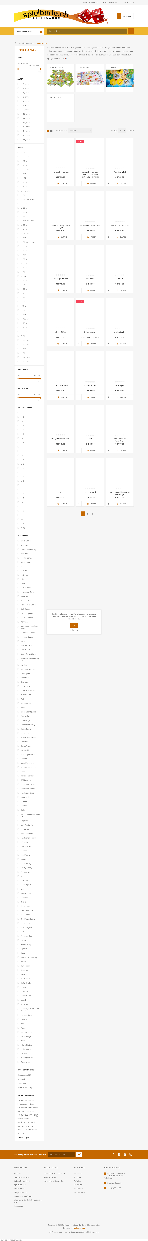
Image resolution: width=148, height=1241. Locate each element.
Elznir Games (26, 846)
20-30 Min (24, 203)
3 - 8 (22, 511)
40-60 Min (24, 263)
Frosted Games (27, 645)
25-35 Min (24, 225)
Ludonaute (25, 733)
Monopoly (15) (23, 1079)
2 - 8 (22, 477)
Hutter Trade (26, 983)
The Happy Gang (27, 793)
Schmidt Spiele (26, 1045)
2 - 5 (22, 464)
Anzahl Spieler (25, 407)
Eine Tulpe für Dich (60, 279)
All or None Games (28, 633)
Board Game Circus (28, 654)
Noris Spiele (25, 1004)
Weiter (97, 513)
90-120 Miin (25, 357)
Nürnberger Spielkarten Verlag (30, 1009)
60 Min (23, 310)
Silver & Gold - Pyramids (119, 225)
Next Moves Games (28, 605)
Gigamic (24, 949)
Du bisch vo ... (57, 97)
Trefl (22, 699)
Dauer (20, 147)
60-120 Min (25, 319)
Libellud (24, 771)
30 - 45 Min (25, 233)
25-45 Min (24, 229)
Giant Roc (24, 553)
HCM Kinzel (25, 966)
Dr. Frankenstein (90, 332)
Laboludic (24, 842)
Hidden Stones (90, 385)
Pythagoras (25, 872)
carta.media (25, 650)
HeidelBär (24, 970)
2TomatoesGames (28, 690)
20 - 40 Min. (25, 191)
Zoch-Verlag (25, 1062)
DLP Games (25, 914)
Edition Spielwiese (28, 754)
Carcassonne (57, 67)
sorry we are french (28, 767)
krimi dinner (33, 1107)
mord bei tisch (23, 1118)
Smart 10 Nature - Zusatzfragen (120, 440)
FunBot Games (26, 558)
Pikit (90, 439)
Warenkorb (78, 1185)
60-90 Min (24, 331)
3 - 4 (22, 494)
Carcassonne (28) (24, 1075)
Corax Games (26, 541)
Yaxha (60, 492)
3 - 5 (22, 498)
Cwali (23, 583)
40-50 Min (24, 259)
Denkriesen (25, 678)
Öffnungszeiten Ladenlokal (54, 1173)
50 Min (23, 297)
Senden (79, 1154)
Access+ (24, 805)
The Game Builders (28, 838)
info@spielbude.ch (90, 2)
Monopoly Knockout (60, 172)
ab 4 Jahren (25, 88)
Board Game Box (27, 833)
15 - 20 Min (25, 169)
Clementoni (25, 906)
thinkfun (21, 1129)
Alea (22, 889)
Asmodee (24, 897)
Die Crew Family (90, 492)
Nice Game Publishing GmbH (29, 627)
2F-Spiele (24, 880)
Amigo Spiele (26, 893)
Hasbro (23, 961)
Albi (22, 566)
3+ (22, 515)
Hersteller (23, 535)
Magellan (24, 821)
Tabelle (48, 131)
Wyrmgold (25, 750)
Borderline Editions (28, 669)
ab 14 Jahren (25, 131)
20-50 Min (24, 208)
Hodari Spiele (26, 729)
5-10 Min (24, 306)
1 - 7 (22, 438)
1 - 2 (22, 417)
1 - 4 (22, 425)
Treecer (24, 759)
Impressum (18, 1206)
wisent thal (22, 1133)
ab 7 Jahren (25, 101)
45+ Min (24, 276)
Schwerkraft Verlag (28, 724)
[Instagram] (119, 1154)
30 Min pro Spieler (28, 242)
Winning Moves (27, 1058)
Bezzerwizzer (26, 703)
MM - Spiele (25, 596)
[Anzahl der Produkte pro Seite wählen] (122, 130)
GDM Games (26, 780)
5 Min (23, 293)
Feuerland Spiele (27, 936)
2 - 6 (22, 468)
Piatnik (23, 1028)
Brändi (23, 902)
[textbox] (87, 31)
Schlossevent (19, 1188)
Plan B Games (26, 600)
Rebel (23, 707)
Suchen (131, 31)
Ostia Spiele (25, 797)
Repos (23, 1041)
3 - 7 (22, 506)
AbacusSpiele (26, 885)
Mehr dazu (74, 630)
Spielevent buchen (21, 1177)
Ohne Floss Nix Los (60, 385)
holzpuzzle (29, 1100)
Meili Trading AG (27, 825)
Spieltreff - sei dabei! (22, 1181)
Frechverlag (25, 716)
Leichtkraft (25, 829)
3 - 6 (22, 502)
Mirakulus (24, 545)
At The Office (60, 332)
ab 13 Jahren (25, 127)
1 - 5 (22, 430)
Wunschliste (78, 1188)
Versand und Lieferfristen (54, 1181)
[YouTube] (125, 1154)
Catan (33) (22, 1083)
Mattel (23, 1000)
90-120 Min (25, 361)
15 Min (23, 174)
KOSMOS (24, 991)
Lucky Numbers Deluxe (60, 439)
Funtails (24, 850)
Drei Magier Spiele (28, 919)
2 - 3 (22, 455)
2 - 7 (22, 472)
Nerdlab (24, 665)
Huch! (23, 641)
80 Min (23, 349)
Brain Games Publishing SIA (30, 659)
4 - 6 (22, 519)
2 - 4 (22, 459)
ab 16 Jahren (25, 135)
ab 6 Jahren (25, 97)
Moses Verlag (26, 562)
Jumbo (23, 987)
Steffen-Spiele (26, 1049)
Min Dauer (23, 369)
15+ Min (24, 178)
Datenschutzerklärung (23, 1196)
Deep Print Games (28, 788)
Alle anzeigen (23, 1138)
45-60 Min (24, 280)
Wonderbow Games (28, 737)
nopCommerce (79, 1228)
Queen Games (26, 1032)
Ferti (22, 932)
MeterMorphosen (27, 763)
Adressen (77, 1177)
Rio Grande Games (28, 784)
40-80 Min (24, 267)
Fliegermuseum (20, 1192)
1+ (22, 447)
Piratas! (120, 279)
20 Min (23, 195)
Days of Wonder (27, 910)
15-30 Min (24, 186)
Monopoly (85, 67)
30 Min (23, 238)
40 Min (23, 255)
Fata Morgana (26, 927)
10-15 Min (24, 161)
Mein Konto (129, 2)
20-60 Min (24, 212)
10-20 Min (24, 165)
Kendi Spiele (25, 673)
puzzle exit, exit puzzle (27, 1122)
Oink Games (25, 609)
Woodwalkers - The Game (90, 225)
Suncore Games (27, 637)
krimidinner (31, 1111)
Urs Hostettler (31, 1129)
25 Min (23, 216)
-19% (80, 141)
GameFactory (26, 944)
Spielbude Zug (19, 1185)
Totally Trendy (26, 868)
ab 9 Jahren (25, 109)
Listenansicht (51, 131)
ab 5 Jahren (25, 92)
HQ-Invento (25, 978)
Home (15, 43)
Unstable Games (27, 776)
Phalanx (24, 1019)
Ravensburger (26, 1036)
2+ (22, 485)
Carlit (23, 810)
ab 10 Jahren (25, 114)
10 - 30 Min (25, 157)
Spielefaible (25, 801)
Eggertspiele (25, 923)
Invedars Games (27, 695)
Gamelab (24, 742)
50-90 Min (24, 302)
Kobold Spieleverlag (28, 549)
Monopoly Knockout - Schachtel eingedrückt (90, 173)
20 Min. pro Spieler (28, 199)
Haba (23, 953)
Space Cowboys (27, 617)
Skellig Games (26, 588)
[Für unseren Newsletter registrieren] (61, 1154)
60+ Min (24, 314)
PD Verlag (24, 622)
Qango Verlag (26, 746)
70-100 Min (25, 340)
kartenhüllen (22, 1107)
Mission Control (120, 332)
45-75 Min (24, 285)
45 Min (23, 272)
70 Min (23, 336)
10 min (23, 152)
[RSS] (131, 1154)
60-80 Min (24, 327)
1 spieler (21, 1100)
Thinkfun (24, 1053)
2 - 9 (22, 481)
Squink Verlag (26, 863)
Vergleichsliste (79, 1192)
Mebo (23, 876)
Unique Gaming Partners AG (30, 815)
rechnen (21, 1126)
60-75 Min (24, 323)
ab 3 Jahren (25, 84)
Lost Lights (119, 385)
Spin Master (25, 855)
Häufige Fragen (50, 1177)
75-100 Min (25, 344)
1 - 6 (22, 434)
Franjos (24, 940)
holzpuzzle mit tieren (26, 1104)
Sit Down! (24, 575)
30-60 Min (24, 246)
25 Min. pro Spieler (28, 221)
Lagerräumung (28, 1115)
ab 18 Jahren (25, 139)
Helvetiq (24, 974)
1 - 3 (22, 421)
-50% (80, 302)
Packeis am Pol (120, 172)
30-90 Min (24, 250)
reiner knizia (29, 1126)
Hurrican (24, 859)
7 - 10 (23, 528)
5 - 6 (22, 523)
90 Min (23, 353)
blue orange (25, 720)
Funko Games (26, 686)
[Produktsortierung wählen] (80, 130)
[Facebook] (113, 1154)
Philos (23, 1023)
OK (74, 625)
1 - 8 (22, 442)
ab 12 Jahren (25, 122)
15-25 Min (24, 182)
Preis (20, 57)
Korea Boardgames (28, 712)
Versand (96, 1232)
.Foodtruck (90, 279)
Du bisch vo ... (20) (25, 1088)
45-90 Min (24, 289)
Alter (20, 79)
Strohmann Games (28, 592)
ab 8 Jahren (25, 105)
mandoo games (27, 613)
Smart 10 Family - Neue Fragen (60, 226)
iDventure (24, 682)
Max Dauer (23, 388)
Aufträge (77, 1181)
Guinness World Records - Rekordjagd (120, 493)
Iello (22, 579)
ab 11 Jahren (25, 118)
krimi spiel (21, 1111)
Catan (113, 67)
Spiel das (24, 570)
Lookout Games (27, 996)
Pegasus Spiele (26, 1015)
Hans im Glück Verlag (29, 957)
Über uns (17, 1173)
